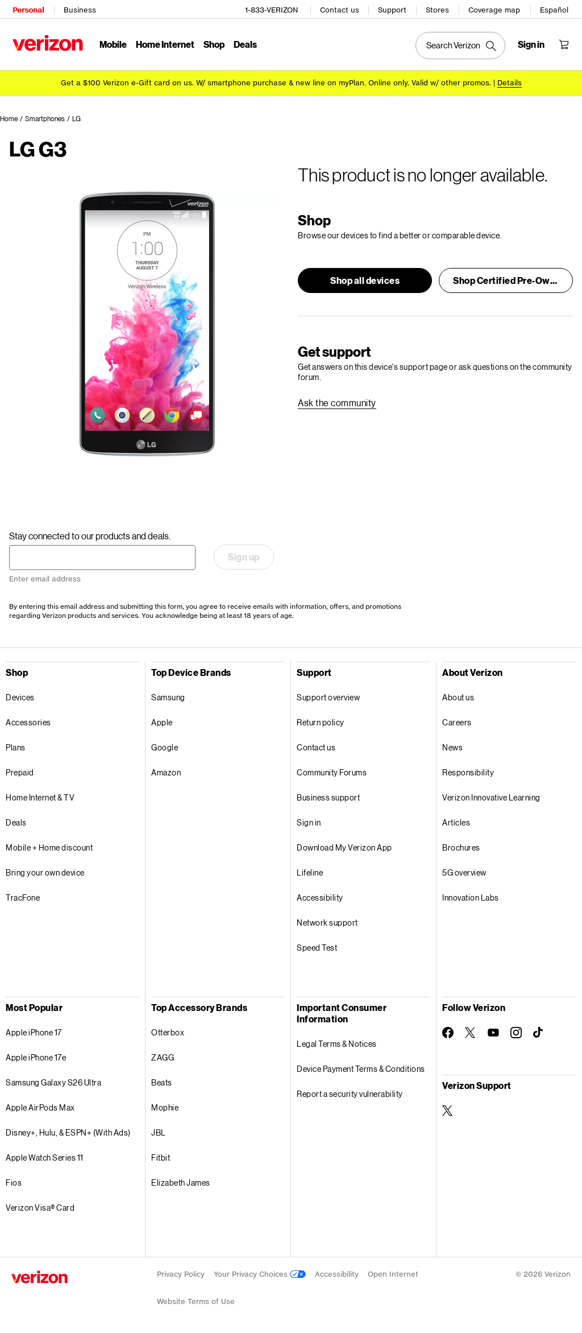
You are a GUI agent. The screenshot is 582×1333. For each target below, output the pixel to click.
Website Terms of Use (196, 1299)
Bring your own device (45, 871)
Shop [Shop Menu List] (212, 43)
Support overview (328, 695)
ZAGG (162, 1055)
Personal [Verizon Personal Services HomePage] (27, 9)
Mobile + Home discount (49, 846)
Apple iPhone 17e (36, 1055)
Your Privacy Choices (260, 1272)
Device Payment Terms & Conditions (361, 1067)
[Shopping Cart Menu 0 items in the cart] (564, 43)
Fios (14, 1181)
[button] (365, 278)
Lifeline (310, 871)
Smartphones (45, 117)
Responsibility (468, 770)
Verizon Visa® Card (40, 1206)
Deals (16, 821)
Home (9, 117)
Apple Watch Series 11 (45, 1156)
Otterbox (167, 1030)
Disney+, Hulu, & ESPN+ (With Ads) (68, 1131)
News (452, 745)
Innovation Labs (470, 896)
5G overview (464, 871)
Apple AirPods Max (40, 1106)
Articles (456, 821)
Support (393, 9)
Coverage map (495, 9)
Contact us (340, 9)
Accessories (28, 720)
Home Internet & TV (40, 795)
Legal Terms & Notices (337, 1042)
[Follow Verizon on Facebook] (448, 1031)
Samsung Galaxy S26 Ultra (53, 1081)
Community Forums (332, 770)
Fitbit (160, 1156)
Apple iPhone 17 (34, 1030)
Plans (16, 745)
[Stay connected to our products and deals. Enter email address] (102, 556)
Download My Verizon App (344, 846)
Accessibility (320, 896)
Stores (438, 9)
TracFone (23, 896)
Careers (457, 720)
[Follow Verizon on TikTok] (538, 1031)
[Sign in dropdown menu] (532, 43)
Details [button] (509, 81)
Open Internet (393, 1272)
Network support (327, 921)
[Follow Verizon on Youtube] (493, 1031)
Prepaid (20, 770)
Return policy (320, 720)
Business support (328, 795)
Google (164, 745)
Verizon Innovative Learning (491, 795)
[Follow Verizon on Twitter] (470, 1031)
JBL (158, 1131)
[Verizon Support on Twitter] (448, 1109)
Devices (20, 695)
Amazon (166, 770)
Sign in (309, 821)
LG (76, 117)
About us (458, 695)
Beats (161, 1081)
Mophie (164, 1106)
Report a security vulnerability (350, 1092)
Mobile (112, 43)
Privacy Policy (181, 1272)
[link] (337, 401)
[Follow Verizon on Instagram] (516, 1031)
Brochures (461, 846)
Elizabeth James (180, 1181)
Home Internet (164, 43)
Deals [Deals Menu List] (244, 43)
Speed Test (317, 946)
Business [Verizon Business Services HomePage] (79, 9)
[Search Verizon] (461, 44)
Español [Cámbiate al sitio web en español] (555, 9)
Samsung (168, 695)
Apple (162, 720)
